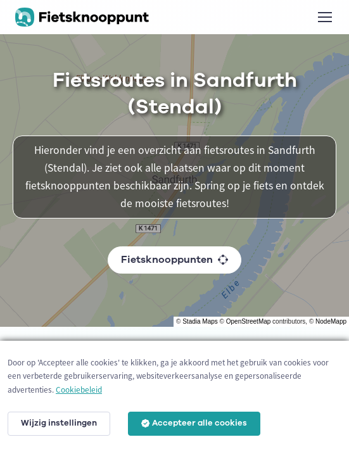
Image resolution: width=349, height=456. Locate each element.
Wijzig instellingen (59, 423)
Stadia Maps (200, 321)
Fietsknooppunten (174, 260)
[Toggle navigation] (324, 17)
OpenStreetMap (248, 321)
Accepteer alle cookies (194, 423)
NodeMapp (330, 321)
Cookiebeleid (79, 389)
